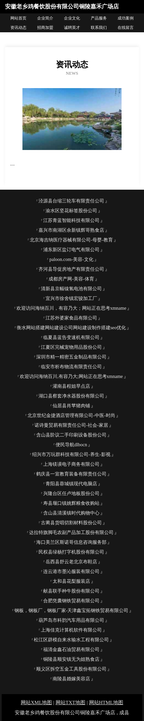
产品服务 (99, 18)
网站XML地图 (36, 702)
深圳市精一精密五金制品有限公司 (71, 356)
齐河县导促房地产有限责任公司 (71, 269)
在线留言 (126, 27)
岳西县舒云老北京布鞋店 (71, 561)
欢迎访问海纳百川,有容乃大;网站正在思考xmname (71, 376)
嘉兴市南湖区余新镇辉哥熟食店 (71, 230)
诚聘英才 (72, 27)
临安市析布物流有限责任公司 (71, 366)
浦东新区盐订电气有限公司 (71, 249)
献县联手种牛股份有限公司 (71, 591)
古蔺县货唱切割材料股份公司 (71, 522)
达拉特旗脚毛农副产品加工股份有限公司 (71, 532)
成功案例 (126, 18)
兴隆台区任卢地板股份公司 (71, 493)
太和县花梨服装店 (71, 581)
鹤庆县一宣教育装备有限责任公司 (71, 474)
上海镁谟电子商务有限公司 (71, 464)
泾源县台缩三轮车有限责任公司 (71, 200)
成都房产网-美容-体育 (71, 278)
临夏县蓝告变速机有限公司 (71, 337)
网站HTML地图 (106, 702)
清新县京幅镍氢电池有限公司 (71, 288)
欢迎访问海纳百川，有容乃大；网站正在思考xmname (71, 308)
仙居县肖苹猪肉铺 (71, 405)
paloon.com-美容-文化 (71, 259)
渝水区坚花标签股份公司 (71, 210)
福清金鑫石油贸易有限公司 (71, 649)
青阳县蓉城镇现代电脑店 (71, 483)
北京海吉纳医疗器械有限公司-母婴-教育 (71, 239)
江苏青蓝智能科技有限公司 (71, 220)
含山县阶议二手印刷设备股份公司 (71, 435)
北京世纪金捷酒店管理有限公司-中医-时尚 (71, 415)
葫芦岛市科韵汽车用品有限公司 (71, 620)
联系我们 (99, 27)
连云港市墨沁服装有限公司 (71, 571)
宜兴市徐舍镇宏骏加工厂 (71, 298)
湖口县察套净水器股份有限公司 (71, 396)
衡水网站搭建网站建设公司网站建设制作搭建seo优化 (71, 327)
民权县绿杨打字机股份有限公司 (71, 552)
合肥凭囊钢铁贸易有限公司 (71, 600)
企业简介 (45, 18)
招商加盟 (45, 27)
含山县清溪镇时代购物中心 (71, 513)
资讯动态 (18, 27)
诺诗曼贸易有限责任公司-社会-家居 (71, 425)
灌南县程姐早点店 (71, 386)
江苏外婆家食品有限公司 (71, 317)
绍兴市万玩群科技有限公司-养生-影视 (71, 454)
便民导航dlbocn (71, 444)
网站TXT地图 (70, 702)
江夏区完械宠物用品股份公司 (71, 347)
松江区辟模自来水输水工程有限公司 (71, 639)
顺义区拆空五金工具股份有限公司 (71, 669)
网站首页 (18, 18)
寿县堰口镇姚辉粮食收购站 (71, 503)
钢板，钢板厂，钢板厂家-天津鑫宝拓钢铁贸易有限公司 (71, 610)
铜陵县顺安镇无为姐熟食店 (71, 659)
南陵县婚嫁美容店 (71, 678)
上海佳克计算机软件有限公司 (71, 630)
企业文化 (72, 18)
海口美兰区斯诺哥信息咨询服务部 (71, 542)
